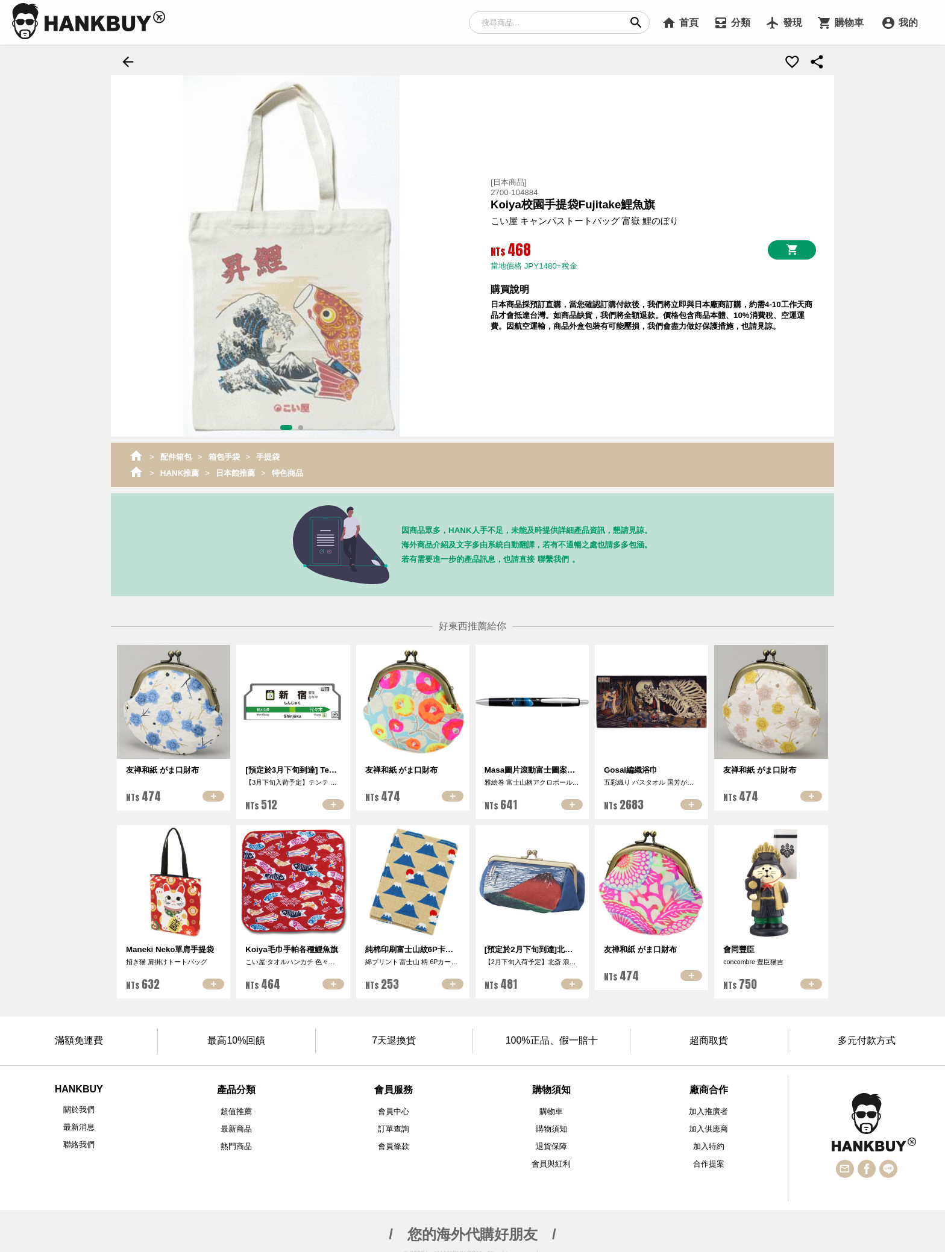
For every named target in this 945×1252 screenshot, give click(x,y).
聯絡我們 (79, 1139)
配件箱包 (176, 451)
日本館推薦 (235, 468)
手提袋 (268, 451)
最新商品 (236, 1124)
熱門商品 (236, 1141)
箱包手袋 (224, 451)
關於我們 (79, 1104)
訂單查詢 (393, 1124)
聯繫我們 (553, 554)
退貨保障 (551, 1141)
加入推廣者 (708, 1106)
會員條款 (393, 1141)
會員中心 (393, 1106)
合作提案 (708, 1158)
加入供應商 (708, 1124)
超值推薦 (236, 1106)
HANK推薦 (179, 468)
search (636, 22)
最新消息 (79, 1122)
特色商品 (287, 468)
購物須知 (551, 1124)
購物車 (551, 1106)
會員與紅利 (551, 1158)
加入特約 (708, 1141)
